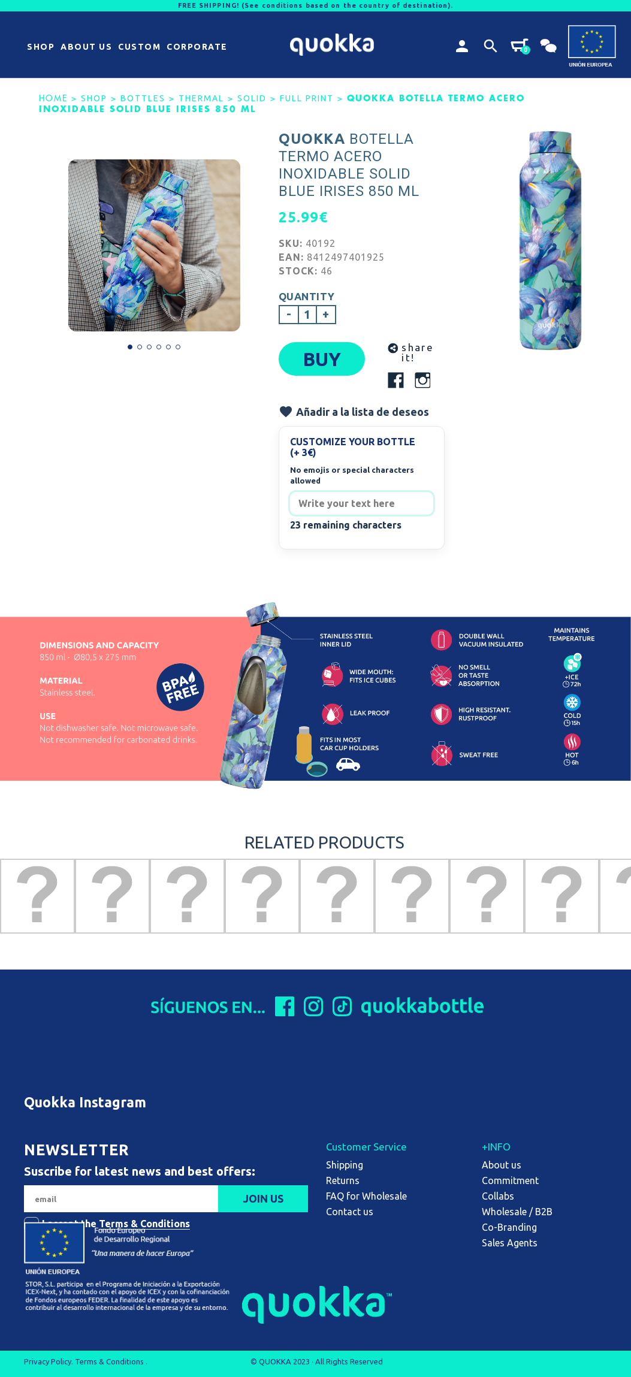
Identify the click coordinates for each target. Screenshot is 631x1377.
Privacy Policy (47, 1361)
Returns (343, 1180)
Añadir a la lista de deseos (354, 411)
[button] (41, 47)
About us (501, 1164)
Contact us (349, 1211)
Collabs (498, 1196)
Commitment (510, 1180)
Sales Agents (510, 1242)
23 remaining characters (345, 525)
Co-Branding (509, 1227)
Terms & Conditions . (111, 1361)
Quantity (307, 296)
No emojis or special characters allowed (352, 475)
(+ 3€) (303, 452)
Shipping (344, 1164)
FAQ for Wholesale (366, 1196)
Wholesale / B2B (517, 1211)
